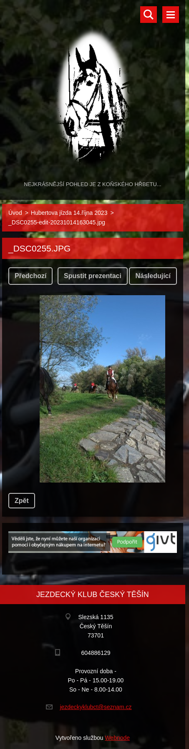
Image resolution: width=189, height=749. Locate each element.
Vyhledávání (148, 14)
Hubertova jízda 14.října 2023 (69, 212)
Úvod (15, 212)
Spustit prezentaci (92, 275)
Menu (170, 14)
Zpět (22, 500)
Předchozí (30, 275)
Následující (152, 275)
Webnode (117, 737)
